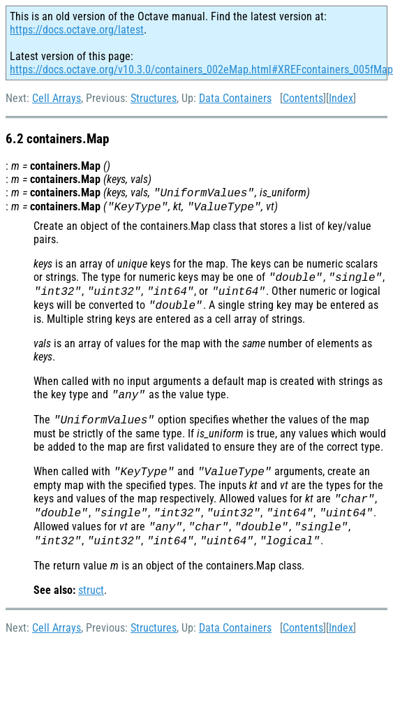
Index (341, 98)
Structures (154, 98)
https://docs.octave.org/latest (77, 29)
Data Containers (235, 98)
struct (91, 590)
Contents (303, 98)
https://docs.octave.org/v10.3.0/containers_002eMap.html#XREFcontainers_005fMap (201, 69)
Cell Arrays (56, 98)
